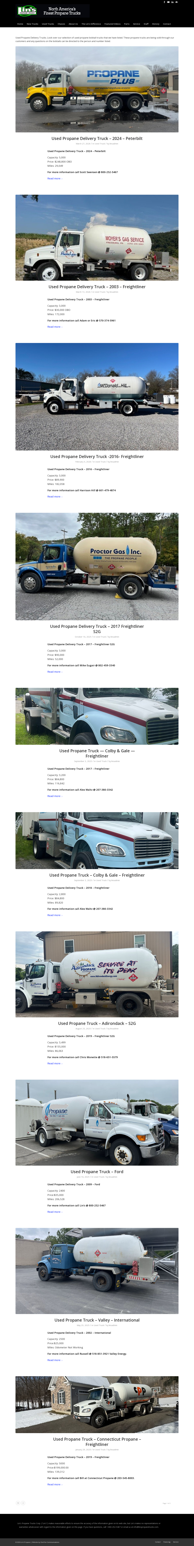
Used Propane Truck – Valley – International (97, 1320)
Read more (55, 178)
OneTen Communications (50, 1542)
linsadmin (114, 143)
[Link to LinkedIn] (172, 2)
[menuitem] (20, 23)
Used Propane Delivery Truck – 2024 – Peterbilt (97, 138)
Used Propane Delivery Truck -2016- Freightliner (97, 456)
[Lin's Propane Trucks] (52, 12)
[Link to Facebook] (164, 2)
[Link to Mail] (176, 2)
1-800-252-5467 (113, 1527)
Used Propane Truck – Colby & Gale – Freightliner (97, 875)
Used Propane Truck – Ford (97, 1171)
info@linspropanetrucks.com (146, 1527)
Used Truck (100, 143)
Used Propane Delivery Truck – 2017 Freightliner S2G (97, 629)
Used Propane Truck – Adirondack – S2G (97, 1023)
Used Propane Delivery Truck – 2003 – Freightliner (97, 286)
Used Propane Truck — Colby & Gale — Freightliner (97, 753)
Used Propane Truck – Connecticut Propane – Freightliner (97, 1441)
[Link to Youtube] (168, 2)
